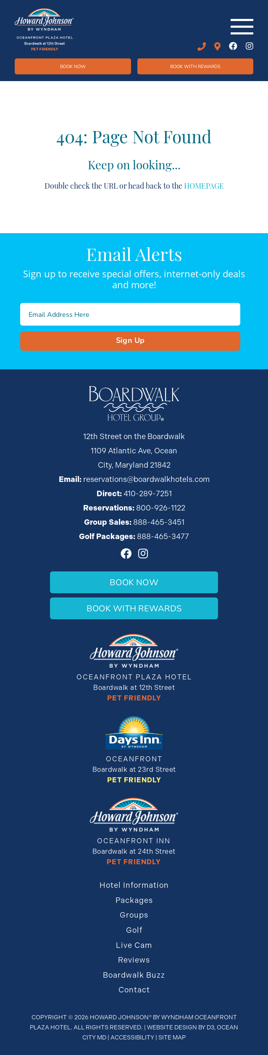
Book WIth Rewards (195, 66)
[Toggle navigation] (242, 26)
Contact (134, 989)
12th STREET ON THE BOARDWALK (217, 46)
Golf (134, 930)
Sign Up (130, 340)
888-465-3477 (163, 536)
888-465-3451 (158, 522)
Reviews (134, 959)
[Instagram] (249, 46)
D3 (210, 1027)
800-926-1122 (160, 507)
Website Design (172, 1027)
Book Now (73, 66)
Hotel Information (134, 885)
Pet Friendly (134, 698)
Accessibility (132, 1037)
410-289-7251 (201, 46)
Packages (134, 900)
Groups (134, 914)
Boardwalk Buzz (134, 975)
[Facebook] (233, 46)
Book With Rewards (134, 608)
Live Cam (134, 945)
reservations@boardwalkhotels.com (146, 479)
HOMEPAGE (204, 185)
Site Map (172, 1037)
